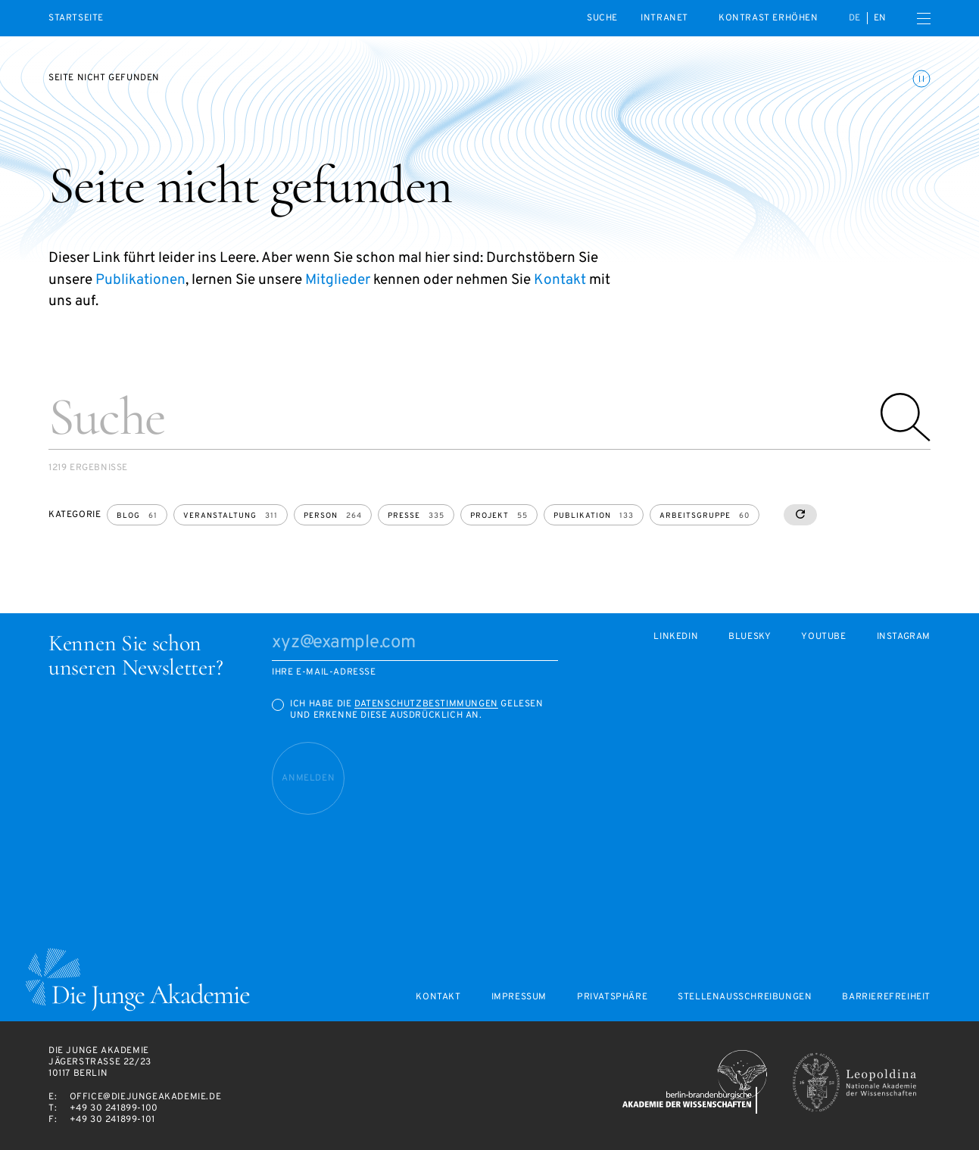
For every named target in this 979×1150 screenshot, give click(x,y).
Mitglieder (337, 280)
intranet (664, 18)
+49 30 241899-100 (114, 1108)
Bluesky (749, 637)
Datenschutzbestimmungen (426, 704)
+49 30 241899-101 (112, 1120)
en (880, 18)
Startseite (76, 18)
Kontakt (560, 280)
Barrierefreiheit (886, 997)
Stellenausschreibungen (745, 997)
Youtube (823, 637)
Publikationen (140, 280)
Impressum (519, 997)
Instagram (904, 637)
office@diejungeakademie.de (146, 1097)
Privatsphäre (612, 997)
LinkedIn (675, 637)
